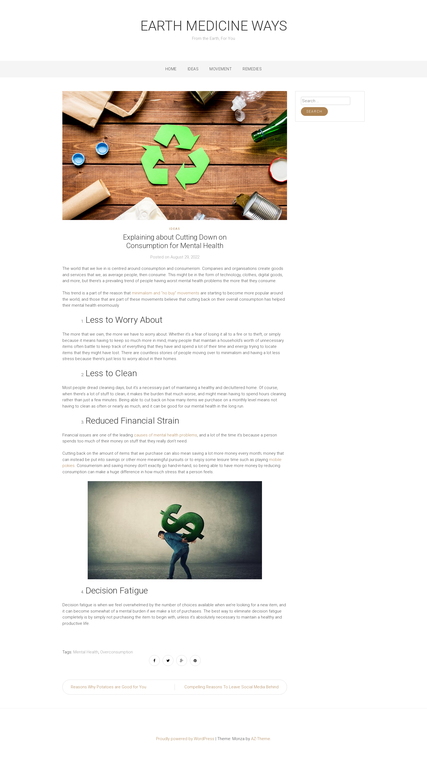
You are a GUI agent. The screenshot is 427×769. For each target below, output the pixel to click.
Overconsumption (116, 652)
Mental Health (85, 652)
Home (171, 69)
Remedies (252, 69)
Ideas (193, 69)
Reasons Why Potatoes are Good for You (108, 686)
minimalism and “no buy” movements (165, 293)
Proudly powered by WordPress (185, 738)
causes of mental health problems (165, 435)
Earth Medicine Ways (213, 26)
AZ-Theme (260, 738)
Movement (220, 69)
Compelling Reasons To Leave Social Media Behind (231, 686)
